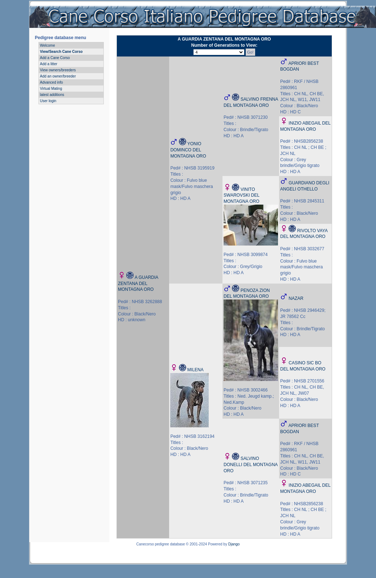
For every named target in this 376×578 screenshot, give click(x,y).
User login (48, 101)
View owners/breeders (58, 70)
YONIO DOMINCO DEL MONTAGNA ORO (188, 150)
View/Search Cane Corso (61, 52)
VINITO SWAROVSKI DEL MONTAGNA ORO (241, 195)
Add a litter (48, 64)
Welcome (47, 45)
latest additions (52, 95)
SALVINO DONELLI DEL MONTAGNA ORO (251, 464)
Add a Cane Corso (55, 58)
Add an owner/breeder (58, 76)
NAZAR (296, 298)
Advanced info (51, 82)
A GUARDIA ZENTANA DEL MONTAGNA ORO (138, 283)
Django (234, 544)
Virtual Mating (51, 89)
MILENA (195, 369)
